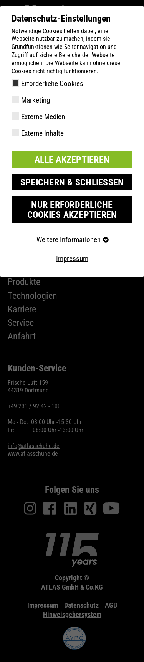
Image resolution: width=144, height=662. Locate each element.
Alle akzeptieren (72, 159)
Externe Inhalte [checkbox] (42, 133)
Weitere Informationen (72, 239)
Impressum (72, 258)
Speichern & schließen (72, 182)
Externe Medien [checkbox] (43, 116)
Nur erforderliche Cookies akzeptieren (72, 209)
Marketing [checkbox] (35, 100)
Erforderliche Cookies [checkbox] (52, 83)
